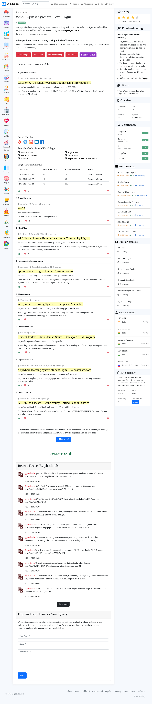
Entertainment (6, 60)
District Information (29, 155)
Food (6, 103)
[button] (70, 453)
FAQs (125, 691)
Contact (77, 691)
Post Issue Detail (88, 55)
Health (6, 125)
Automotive (6, 16)
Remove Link (97, 691)
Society (6, 215)
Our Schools (73, 155)
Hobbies (6, 136)
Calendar (24, 158)
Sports (6, 226)
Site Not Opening (55, 54)
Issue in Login (23, 54)
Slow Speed (38, 54)
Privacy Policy (140, 696)
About (69, 691)
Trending (117, 691)
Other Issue (71, 54)
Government (6, 114)
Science (6, 193)
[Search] (35, 3)
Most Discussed (59, 4)
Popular (108, 691)
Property (6, 172)
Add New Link (63, 439)
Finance (6, 92)
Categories (87, 4)
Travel (6, 248)
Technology (6, 237)
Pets (6, 161)
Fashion (6, 81)
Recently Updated (126, 241)
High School (73, 152)
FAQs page (143, 78)
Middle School (27, 152)
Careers (6, 38)
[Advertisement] (63, 114)
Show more (63, 604)
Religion (6, 183)
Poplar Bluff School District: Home (82, 158)
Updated (74, 4)
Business (6, 27)
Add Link (86, 691)
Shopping (6, 204)
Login (99, 4)
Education (6, 49)
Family (6, 71)
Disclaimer (141, 691)
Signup (109, 4)
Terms (132, 691)
